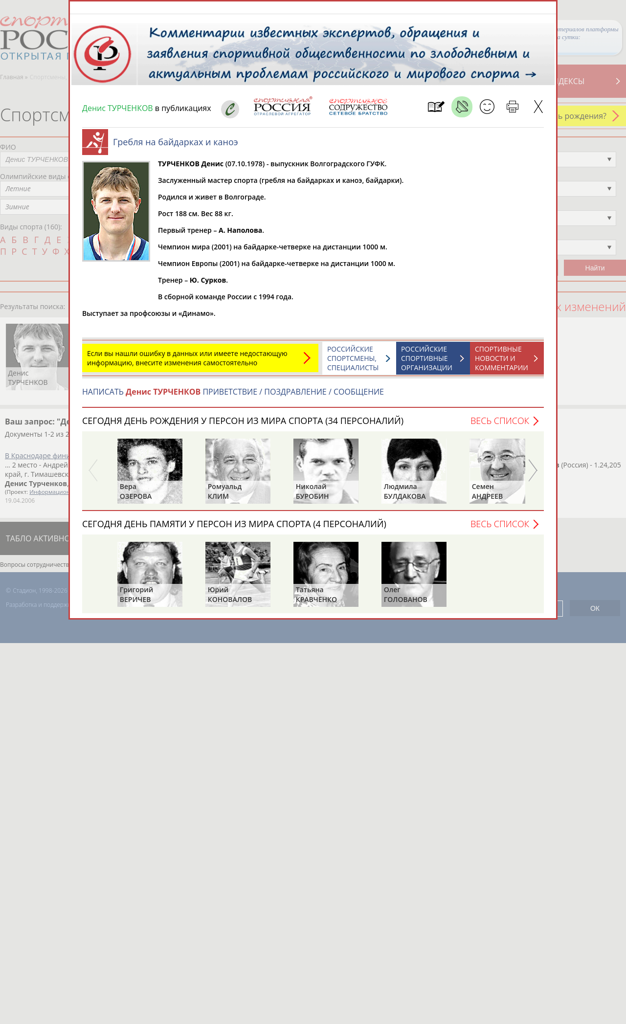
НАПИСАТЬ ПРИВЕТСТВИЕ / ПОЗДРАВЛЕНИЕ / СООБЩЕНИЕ (233, 396)
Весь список (499, 425)
